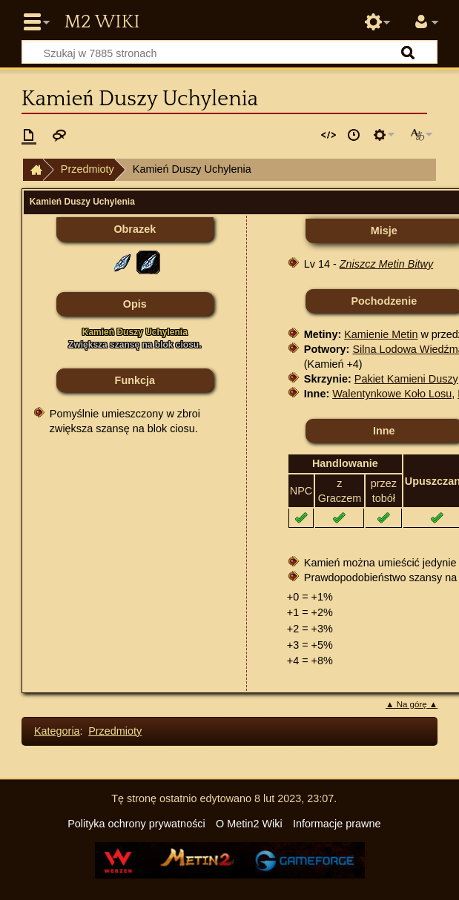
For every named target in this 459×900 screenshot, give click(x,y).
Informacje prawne (336, 824)
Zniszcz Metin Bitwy (386, 264)
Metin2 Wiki (101, 22)
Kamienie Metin (380, 334)
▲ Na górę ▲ (411, 704)
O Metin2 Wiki (249, 824)
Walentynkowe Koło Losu (392, 394)
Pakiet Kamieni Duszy (406, 379)
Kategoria (57, 731)
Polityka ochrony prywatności (136, 824)
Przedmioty (87, 169)
